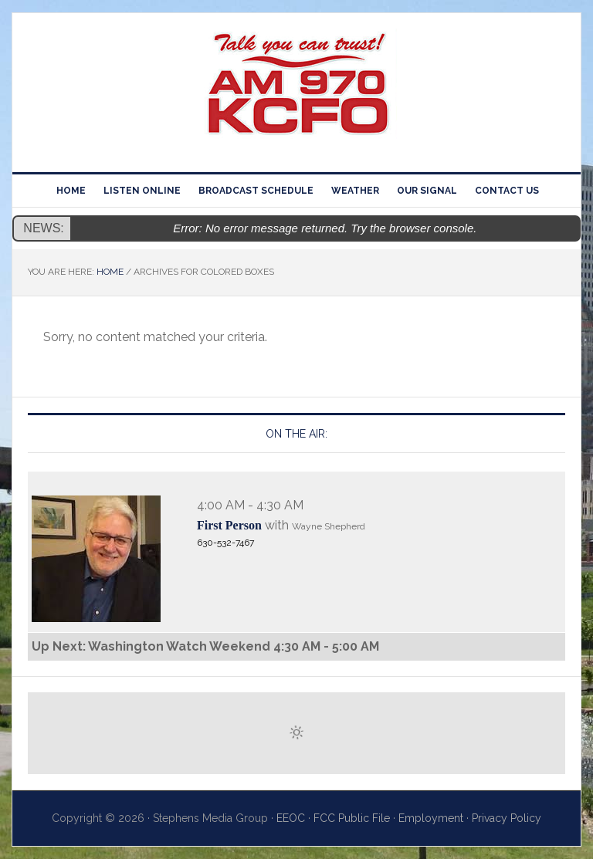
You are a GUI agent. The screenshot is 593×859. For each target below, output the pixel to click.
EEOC (290, 818)
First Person (229, 525)
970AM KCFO (296, 86)
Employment (430, 818)
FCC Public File (351, 818)
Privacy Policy (506, 818)
